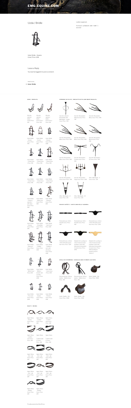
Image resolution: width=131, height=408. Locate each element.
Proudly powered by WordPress (36, 404)
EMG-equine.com (43, 6)
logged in (39, 72)
